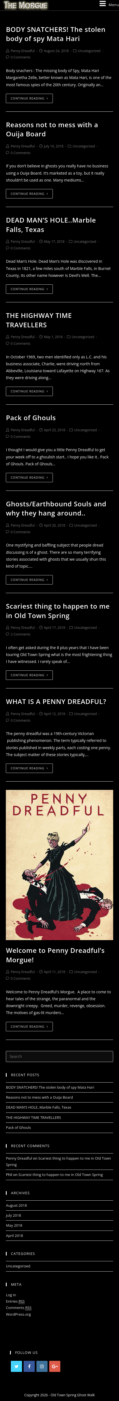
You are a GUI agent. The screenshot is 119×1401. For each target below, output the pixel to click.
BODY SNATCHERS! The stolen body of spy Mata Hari (55, 34)
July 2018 (13, 1215)
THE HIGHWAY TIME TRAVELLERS (39, 320)
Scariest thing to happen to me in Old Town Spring (58, 610)
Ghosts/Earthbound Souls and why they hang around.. (56, 508)
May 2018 (14, 1225)
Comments (18, 1307)
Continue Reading (29, 98)
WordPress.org (18, 1314)
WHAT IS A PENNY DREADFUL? (56, 701)
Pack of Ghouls (31, 417)
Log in (11, 1294)
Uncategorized (89, 51)
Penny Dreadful (23, 51)
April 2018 (14, 1235)
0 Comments (20, 57)
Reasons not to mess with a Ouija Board (39, 1097)
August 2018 (16, 1205)
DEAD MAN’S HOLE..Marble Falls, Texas (38, 1107)
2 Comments (20, 634)
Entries (15, 1301)
